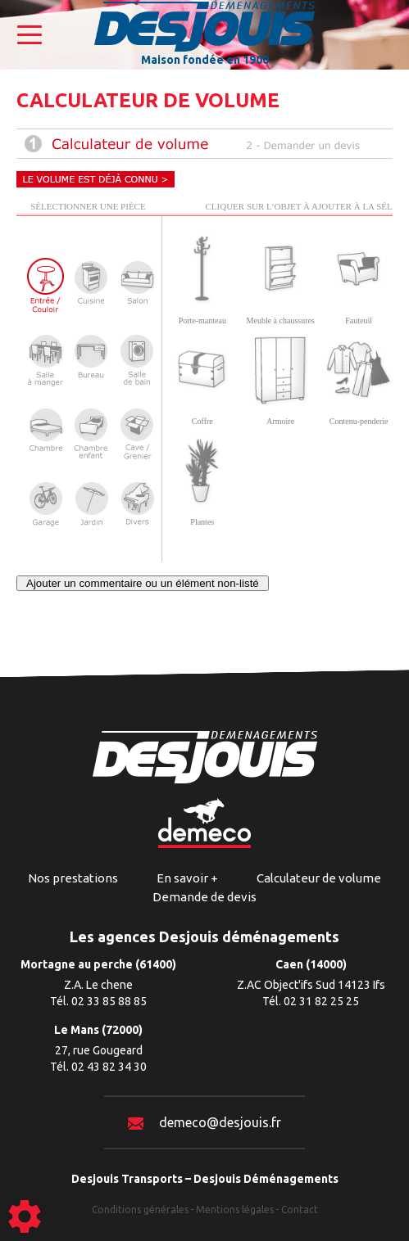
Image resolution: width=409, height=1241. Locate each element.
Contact (299, 1209)
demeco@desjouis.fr (204, 1122)
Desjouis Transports (127, 1178)
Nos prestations (73, 878)
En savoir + (187, 878)
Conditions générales (140, 1209)
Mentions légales (235, 1209)
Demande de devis (204, 897)
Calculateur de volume (319, 878)
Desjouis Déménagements (266, 1178)
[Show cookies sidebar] (24, 1216)
